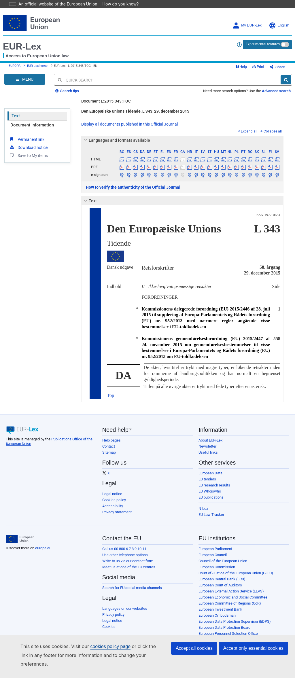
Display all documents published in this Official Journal (129, 128)
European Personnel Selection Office (228, 638)
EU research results (214, 489)
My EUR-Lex (247, 25)
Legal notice (112, 498)
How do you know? (117, 3)
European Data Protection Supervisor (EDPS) (234, 626)
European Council (212, 559)
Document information (32, 129)
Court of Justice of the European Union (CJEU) (235, 577)
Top (110, 399)
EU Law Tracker (211, 519)
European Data (210, 477)
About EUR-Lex (210, 444)
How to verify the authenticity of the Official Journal (133, 191)
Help (250, 69)
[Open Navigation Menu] (24, 83)
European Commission (216, 571)
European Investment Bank (220, 613)
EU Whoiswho (209, 495)
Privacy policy (113, 619)
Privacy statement (117, 516)
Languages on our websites (124, 613)
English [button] (279, 25)
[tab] (182, 144)
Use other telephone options (125, 559)
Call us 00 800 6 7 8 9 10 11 (124, 553)
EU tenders (207, 483)
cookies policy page (101, 655)
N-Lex (203, 513)
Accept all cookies (194, 656)
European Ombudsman (217, 620)
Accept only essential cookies (253, 656)
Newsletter (207, 450)
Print (268, 69)
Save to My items (28, 159)
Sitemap (109, 456)
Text (16, 120)
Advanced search (276, 95)
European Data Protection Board (224, 632)
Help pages (111, 444)
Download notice (28, 151)
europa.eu (43, 552)
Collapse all (271, 136)
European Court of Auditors (220, 589)
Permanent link (26, 143)
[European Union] (20, 543)
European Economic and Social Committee (232, 601)
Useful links (208, 456)
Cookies (109, 631)
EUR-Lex (22, 46)
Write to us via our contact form (127, 565)
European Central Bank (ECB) (221, 583)
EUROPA (14, 68)
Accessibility (112, 510)
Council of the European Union (222, 565)
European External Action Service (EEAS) (231, 595)
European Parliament (215, 553)
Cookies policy (114, 504)
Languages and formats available (116, 144)
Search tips (67, 95)
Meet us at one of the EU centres (128, 571)
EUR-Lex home (37, 68)
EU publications (211, 501)
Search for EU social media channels (132, 592)
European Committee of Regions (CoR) (229, 607)
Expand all (247, 136)
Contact (108, 450)
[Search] (286, 84)
